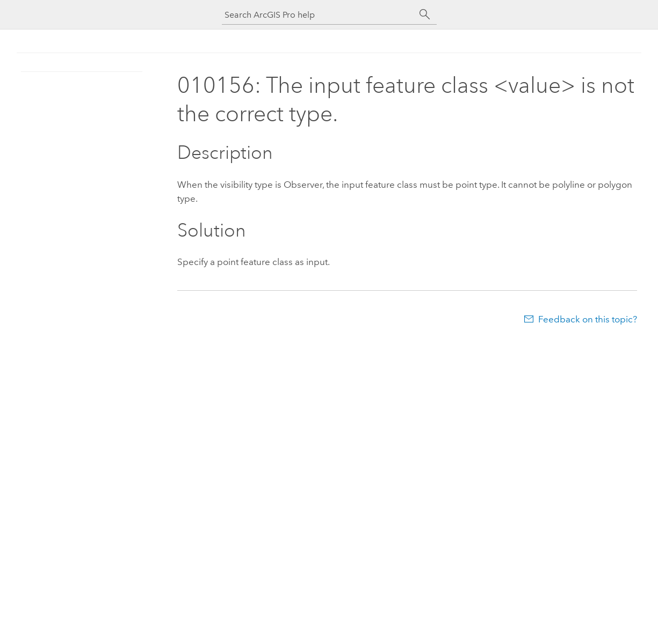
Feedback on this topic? (587, 319)
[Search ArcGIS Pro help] (318, 14)
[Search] (425, 14)
